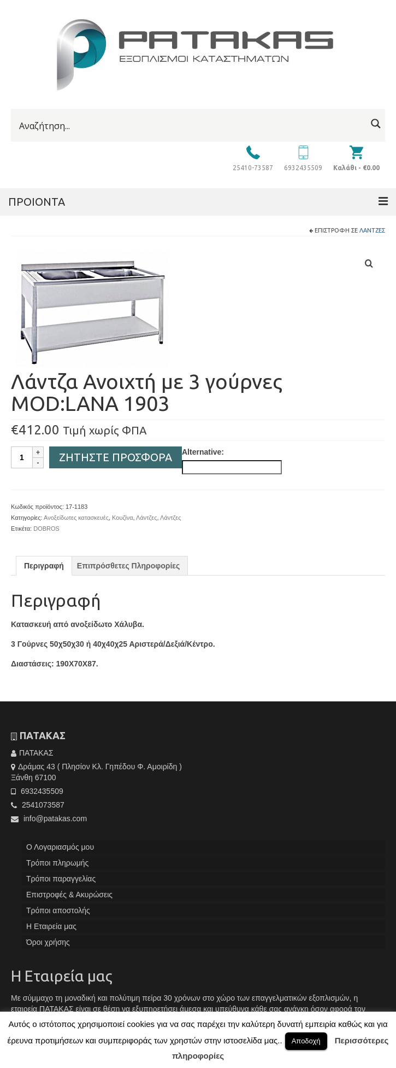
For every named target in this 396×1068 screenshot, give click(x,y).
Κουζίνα (122, 517)
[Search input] (191, 126)
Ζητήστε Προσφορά (115, 457)
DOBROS (46, 528)
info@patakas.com (49, 818)
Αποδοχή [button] (306, 1041)
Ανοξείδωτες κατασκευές (76, 517)
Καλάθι (356, 167)
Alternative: (203, 452)
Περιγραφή (44, 565)
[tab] (44, 566)
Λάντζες (372, 230)
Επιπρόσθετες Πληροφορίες (128, 565)
